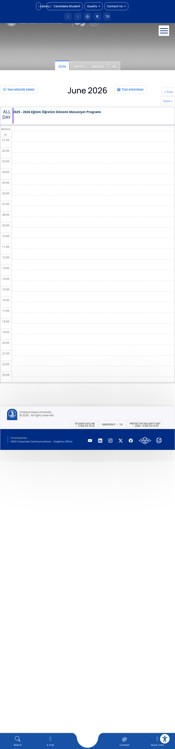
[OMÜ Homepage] (68, 16)
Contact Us (116, 6)
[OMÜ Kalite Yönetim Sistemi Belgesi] (145, 440)
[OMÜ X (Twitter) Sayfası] (120, 440)
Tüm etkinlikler (130, 89)
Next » (168, 101)
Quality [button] (93, 6)
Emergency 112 (112, 424)
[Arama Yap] (97, 16)
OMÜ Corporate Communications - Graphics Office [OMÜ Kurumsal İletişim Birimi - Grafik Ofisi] (42, 441)
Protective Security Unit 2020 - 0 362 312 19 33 (145, 424)
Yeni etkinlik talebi (18, 89)
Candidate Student (64, 6)
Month (98, 66)
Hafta (79, 66)
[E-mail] (50, 741)
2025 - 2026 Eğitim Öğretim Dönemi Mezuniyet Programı (57, 112)
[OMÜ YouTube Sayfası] (90, 440)
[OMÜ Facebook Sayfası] (130, 440)
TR (107, 16)
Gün (62, 66)
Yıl (114, 66)
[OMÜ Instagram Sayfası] (110, 440)
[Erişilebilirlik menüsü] (164, 738)
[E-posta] (78, 16)
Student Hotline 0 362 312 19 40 (85, 424)
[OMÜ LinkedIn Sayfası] (100, 440)
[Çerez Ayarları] (159, 440)
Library (40, 6)
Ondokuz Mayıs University (35, 412)
